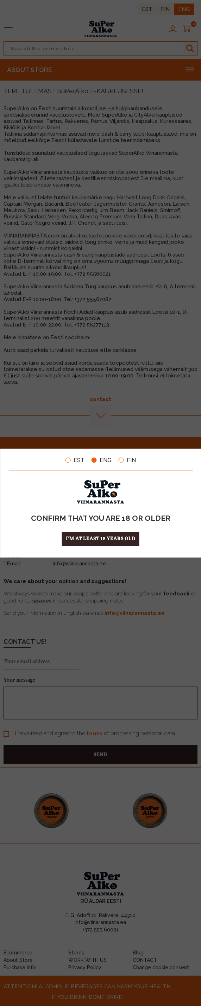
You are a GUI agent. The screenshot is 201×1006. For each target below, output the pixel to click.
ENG (102, 460)
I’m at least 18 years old (101, 539)
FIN (127, 460)
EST (74, 460)
